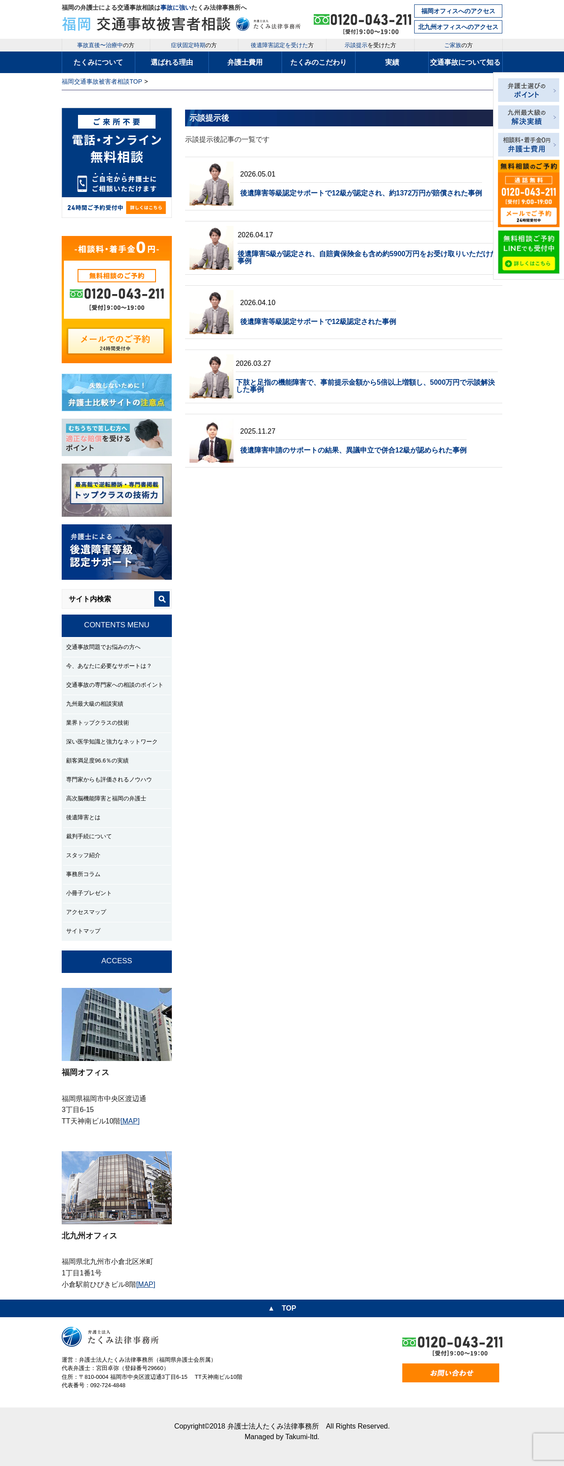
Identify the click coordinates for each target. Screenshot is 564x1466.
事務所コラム (83, 874)
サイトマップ (83, 931)
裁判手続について (89, 836)
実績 (392, 62)
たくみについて (98, 62)
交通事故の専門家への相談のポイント (114, 684)
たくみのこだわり (318, 62)
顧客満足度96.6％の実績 (97, 760)
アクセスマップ (86, 912)
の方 (105, 45)
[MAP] (130, 1121)
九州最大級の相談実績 (94, 703)
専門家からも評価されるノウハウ (109, 779)
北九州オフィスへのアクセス (458, 26)
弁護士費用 (245, 62)
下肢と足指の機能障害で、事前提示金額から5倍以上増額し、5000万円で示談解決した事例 (365, 386)
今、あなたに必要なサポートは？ (109, 666)
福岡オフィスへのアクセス (458, 11)
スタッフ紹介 (83, 855)
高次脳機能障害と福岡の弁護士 (106, 798)
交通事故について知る (465, 62)
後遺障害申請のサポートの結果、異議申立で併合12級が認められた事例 (353, 450)
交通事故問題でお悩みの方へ (103, 647)
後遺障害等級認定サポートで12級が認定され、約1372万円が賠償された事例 (361, 193)
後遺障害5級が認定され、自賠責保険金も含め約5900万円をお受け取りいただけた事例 (367, 257)
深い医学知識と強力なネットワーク (112, 741)
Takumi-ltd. (302, 1436)
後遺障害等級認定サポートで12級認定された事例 (318, 321)
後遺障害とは (83, 817)
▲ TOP (282, 1308)
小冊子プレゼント (89, 893)
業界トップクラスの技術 (97, 722)
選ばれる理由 (172, 62)
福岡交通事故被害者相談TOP (102, 81)
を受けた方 (370, 45)
